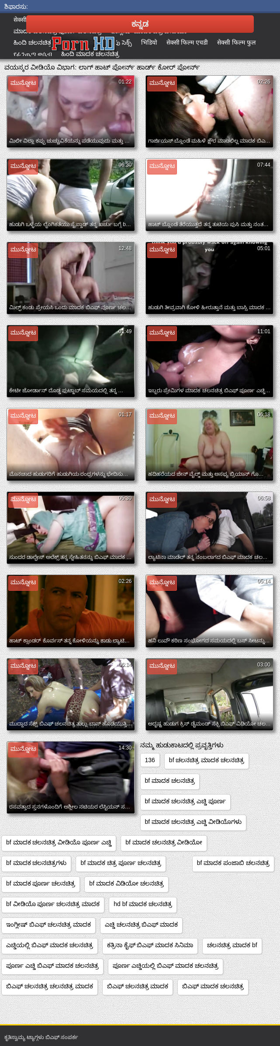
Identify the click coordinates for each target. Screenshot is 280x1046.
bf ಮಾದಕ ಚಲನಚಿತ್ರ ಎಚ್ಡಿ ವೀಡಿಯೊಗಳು (193, 821)
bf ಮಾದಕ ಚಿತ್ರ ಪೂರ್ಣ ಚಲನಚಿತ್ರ (120, 862)
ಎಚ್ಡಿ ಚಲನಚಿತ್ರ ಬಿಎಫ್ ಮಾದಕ (141, 924)
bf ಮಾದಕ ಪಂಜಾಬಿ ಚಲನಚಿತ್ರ (233, 862)
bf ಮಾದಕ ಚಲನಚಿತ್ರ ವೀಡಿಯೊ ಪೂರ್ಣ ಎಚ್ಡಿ (58, 842)
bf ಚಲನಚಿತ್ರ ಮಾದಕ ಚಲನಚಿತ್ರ (206, 760)
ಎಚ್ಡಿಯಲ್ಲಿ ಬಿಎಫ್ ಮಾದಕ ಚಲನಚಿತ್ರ (49, 944)
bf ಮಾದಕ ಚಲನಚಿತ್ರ (170, 780)
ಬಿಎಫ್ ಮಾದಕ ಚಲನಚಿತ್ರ (213, 986)
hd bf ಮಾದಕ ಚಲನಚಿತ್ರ (143, 903)
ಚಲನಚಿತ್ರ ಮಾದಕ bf (232, 944)
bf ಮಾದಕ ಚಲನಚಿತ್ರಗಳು (36, 862)
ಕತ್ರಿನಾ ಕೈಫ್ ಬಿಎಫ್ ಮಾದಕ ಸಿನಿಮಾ (150, 944)
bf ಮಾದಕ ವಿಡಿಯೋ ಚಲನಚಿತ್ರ (126, 883)
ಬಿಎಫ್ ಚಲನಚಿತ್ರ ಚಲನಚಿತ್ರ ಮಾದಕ (49, 986)
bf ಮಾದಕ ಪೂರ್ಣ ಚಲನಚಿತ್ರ (40, 883)
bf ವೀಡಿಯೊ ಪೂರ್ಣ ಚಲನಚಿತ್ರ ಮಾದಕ (53, 903)
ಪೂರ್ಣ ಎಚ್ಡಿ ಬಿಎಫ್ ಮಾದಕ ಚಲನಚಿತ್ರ (52, 965)
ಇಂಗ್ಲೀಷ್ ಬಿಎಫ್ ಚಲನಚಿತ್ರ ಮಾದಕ (48, 924)
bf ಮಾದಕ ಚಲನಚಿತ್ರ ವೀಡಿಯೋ (163, 842)
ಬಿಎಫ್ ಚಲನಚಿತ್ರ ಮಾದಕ (138, 986)
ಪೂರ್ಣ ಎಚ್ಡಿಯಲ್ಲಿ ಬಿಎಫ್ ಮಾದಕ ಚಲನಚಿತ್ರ (166, 965)
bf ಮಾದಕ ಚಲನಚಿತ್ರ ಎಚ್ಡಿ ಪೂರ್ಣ (185, 801)
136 (150, 760)
